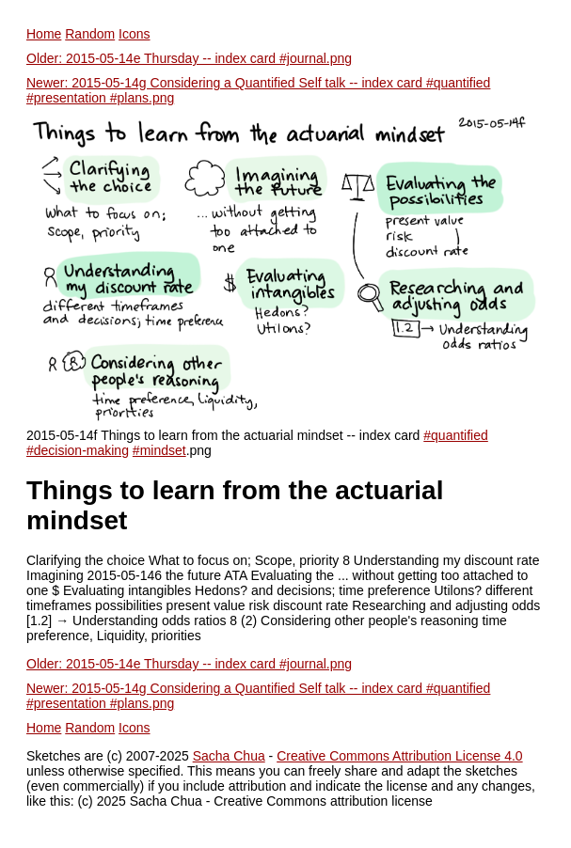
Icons (134, 33)
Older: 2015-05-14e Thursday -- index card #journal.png (189, 58)
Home (43, 33)
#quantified (455, 435)
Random (90, 33)
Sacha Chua (229, 755)
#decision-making (77, 450)
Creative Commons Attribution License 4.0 (399, 755)
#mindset (159, 450)
